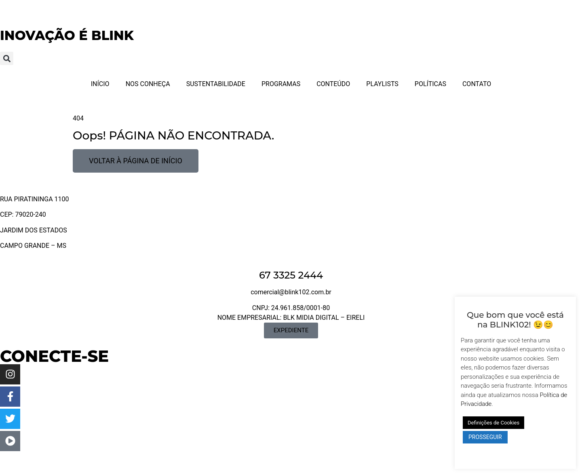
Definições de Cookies (493, 423)
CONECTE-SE (54, 356)
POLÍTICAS (430, 84)
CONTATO (476, 84)
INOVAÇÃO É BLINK (67, 35)
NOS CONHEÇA (148, 84)
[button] (6, 58)
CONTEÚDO (333, 84)
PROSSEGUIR (485, 437)
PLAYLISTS (382, 84)
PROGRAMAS (280, 84)
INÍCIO (100, 84)
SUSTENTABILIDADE (215, 84)
